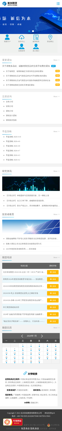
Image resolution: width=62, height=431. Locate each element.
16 (31, 353)
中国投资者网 (22, 390)
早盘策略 (7, 131)
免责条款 (25, 428)
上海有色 (21, 398)
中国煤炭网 (26, 395)
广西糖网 (16, 395)
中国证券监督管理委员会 (30, 379)
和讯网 (52, 390)
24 (39, 357)
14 (15, 353)
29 (23, 361)
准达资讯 (43, 395)
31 (39, 361)
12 (56, 349)
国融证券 (34, 403)
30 (31, 361)
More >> (56, 60)
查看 (53, 272)
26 (56, 357)
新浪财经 (45, 390)
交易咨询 (7, 96)
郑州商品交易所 (14, 382)
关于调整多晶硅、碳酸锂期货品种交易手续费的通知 (29, 66)
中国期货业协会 (23, 386)
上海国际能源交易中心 (44, 382)
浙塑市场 (35, 395)
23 (31, 357)
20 (6, 357)
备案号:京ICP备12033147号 (34, 425)
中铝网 (29, 398)
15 (23, 353)
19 (56, 353)
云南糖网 (13, 398)
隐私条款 (34, 428)
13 (6, 353)
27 (6, 361)
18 (47, 353)
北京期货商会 (36, 386)
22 (23, 357)
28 (15, 361)
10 (39, 349)
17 (39, 353)
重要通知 (7, 60)
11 (47, 349)
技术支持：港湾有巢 (48, 429)
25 (47, 357)
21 (15, 357)
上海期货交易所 (28, 382)
